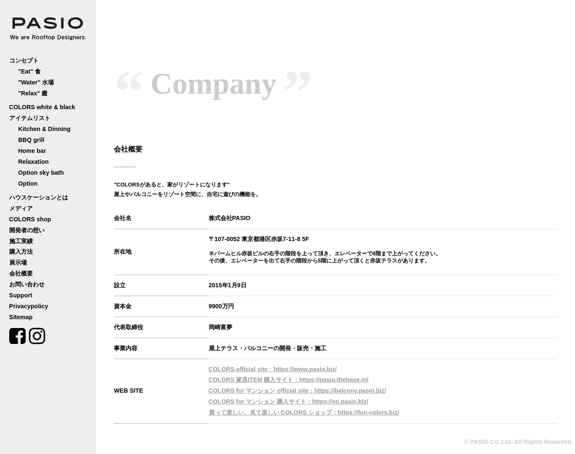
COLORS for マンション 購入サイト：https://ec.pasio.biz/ (288, 401)
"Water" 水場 (36, 82)
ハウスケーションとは (38, 197)
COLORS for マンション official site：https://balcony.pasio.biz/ (297, 390)
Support (20, 295)
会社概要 (21, 273)
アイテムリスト (29, 118)
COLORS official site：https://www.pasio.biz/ (273, 369)
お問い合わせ (27, 284)
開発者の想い (27, 230)
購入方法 (21, 251)
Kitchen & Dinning (44, 129)
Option (27, 183)
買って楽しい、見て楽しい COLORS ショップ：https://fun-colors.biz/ (304, 412)
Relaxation (33, 161)
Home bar (32, 150)
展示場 (18, 262)
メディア (21, 208)
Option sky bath (41, 172)
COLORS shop (30, 219)
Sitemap (21, 317)
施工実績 (21, 241)
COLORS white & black (42, 107)
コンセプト (24, 60)
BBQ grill (31, 139)
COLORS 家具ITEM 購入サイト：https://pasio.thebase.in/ (289, 379)
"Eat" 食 (29, 71)
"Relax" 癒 (32, 93)
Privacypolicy (28, 306)
